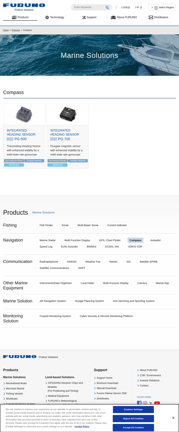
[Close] (173, 420)
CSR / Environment (150, 375)
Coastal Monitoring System (20, 404)
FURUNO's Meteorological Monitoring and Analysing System (66, 402)
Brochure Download (107, 383)
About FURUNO (127, 17)
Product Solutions (30, 357)
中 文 (139, 7)
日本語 (126, 7)
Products (23, 17)
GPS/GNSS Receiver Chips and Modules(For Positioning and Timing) (65, 386)
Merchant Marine (15, 388)
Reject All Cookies (133, 421)
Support (91, 17)
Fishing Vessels (14, 393)
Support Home (104, 377)
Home (6, 30)
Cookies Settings (133, 412)
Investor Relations (149, 380)
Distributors (161, 17)
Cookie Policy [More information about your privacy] (81, 429)
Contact (144, 385)
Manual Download (106, 388)
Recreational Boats (16, 383)
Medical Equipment (58, 395)
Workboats (12, 398)
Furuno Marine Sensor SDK (112, 393)
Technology (57, 17)
